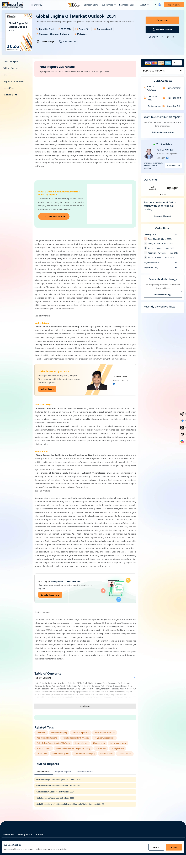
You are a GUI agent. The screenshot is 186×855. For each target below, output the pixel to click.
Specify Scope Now (50, 595)
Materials (81, 34)
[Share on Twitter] (167, 36)
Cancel (156, 847)
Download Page (45, 41)
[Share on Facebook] (162, 36)
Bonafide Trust (46, 29)
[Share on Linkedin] (173, 36)
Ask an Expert (47, 389)
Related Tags (8, 88)
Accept (174, 847)
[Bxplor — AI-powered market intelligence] (74, 4)
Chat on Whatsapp (150, 88)
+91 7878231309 (172, 88)
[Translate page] (159, 4)
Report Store (174, 4)
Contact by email (153, 106)
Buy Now (162, 20)
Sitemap (40, 834)
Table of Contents (10, 68)
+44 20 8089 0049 (151, 98)
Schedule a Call (67, 41)
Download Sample (54, 216)
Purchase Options (162, 70)
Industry (34, 4)
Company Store (91, 4)
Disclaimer (8, 834)
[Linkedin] (114, 384)
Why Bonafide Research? (13, 81)
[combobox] (177, 62)
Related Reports (10, 95)
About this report (10, 61)
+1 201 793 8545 (172, 98)
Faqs (5, 75)
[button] (153, 5)
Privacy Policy (25, 834)
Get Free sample (162, 29)
